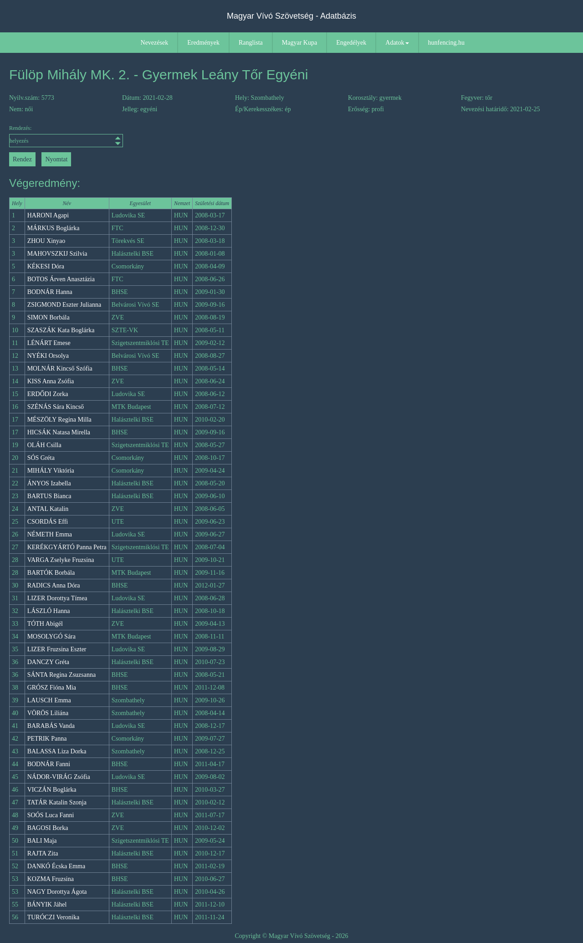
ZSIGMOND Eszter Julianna (64, 304)
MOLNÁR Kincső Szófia (59, 368)
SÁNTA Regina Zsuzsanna (61, 674)
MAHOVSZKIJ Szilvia (57, 253)
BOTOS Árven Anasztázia (61, 279)
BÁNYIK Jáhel (47, 904)
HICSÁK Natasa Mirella (58, 432)
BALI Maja (42, 840)
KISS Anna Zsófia (50, 381)
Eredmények (203, 42)
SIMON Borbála (48, 317)
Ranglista (251, 42)
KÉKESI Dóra (45, 266)
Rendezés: (66, 136)
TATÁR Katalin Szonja (57, 802)
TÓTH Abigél (45, 623)
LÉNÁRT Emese (49, 343)
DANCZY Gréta (48, 662)
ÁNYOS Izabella (49, 483)
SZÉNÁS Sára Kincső (55, 406)
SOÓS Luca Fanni (50, 815)
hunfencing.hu (446, 42)
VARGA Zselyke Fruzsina (60, 560)
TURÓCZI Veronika (53, 917)
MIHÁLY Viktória (50, 470)
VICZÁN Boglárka (52, 789)
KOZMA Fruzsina (50, 879)
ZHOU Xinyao (46, 240)
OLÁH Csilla (44, 445)
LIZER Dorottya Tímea (57, 598)
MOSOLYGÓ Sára (51, 636)
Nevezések (155, 42)
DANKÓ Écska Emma (56, 866)
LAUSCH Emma (49, 700)
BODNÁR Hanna (49, 292)
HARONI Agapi (48, 215)
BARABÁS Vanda (51, 725)
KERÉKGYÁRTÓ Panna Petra (67, 547)
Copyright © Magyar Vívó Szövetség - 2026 (291, 936)
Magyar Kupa (299, 42)
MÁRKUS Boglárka (53, 228)
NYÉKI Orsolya (48, 355)
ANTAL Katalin (48, 508)
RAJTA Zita (42, 853)
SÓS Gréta (41, 457)
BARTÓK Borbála (51, 572)
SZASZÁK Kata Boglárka (61, 330)
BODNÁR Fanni (49, 764)
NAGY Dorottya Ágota (57, 891)
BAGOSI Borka (47, 827)
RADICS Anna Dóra (53, 585)
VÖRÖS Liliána (48, 713)
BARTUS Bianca (49, 496)
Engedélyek (351, 42)
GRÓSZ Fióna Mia (51, 687)
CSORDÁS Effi (47, 521)
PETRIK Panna (47, 738)
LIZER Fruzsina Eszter (57, 649)
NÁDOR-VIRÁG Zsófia (58, 776)
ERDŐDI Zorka (47, 394)
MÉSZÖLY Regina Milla (59, 419)
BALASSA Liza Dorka (57, 751)
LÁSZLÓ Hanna (48, 611)
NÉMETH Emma (49, 534)
